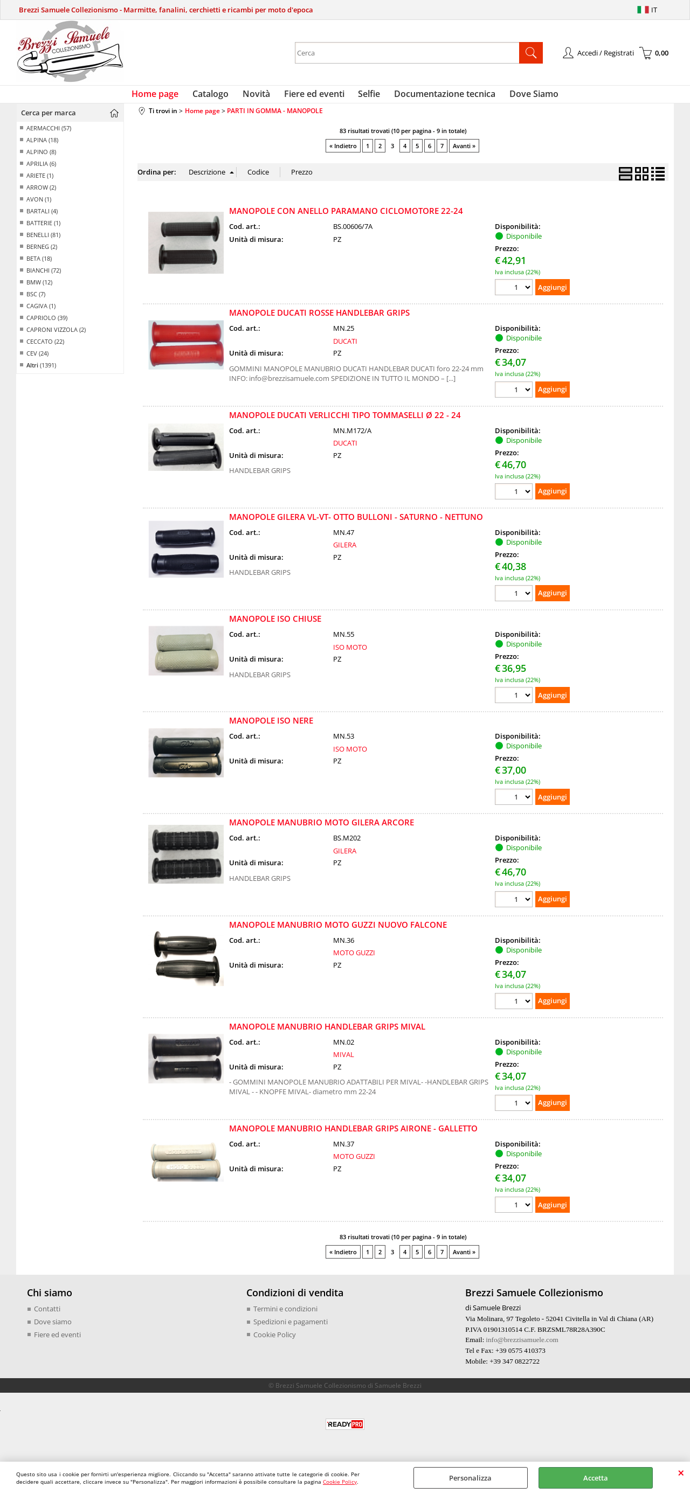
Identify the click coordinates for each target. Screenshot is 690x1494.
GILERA (344, 551)
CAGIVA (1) (41, 312)
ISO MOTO (350, 653)
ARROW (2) (41, 194)
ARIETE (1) (39, 182)
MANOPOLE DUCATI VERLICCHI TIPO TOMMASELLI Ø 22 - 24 (345, 420)
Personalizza (470, 1478)
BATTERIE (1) (43, 229)
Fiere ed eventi (314, 97)
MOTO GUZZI (354, 959)
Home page (164, 97)
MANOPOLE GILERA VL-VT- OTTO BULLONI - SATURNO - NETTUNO (356, 522)
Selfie (366, 97)
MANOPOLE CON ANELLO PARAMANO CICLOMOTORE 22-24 (346, 217)
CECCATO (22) (45, 348)
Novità (259, 97)
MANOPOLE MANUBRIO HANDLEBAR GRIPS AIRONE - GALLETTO (353, 1134)
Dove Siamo (524, 97)
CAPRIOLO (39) (46, 324)
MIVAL (343, 1061)
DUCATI (345, 347)
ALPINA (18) (42, 146)
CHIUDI (681, 1472)
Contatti (47, 1315)
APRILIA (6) (41, 170)
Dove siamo (53, 1327)
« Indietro (343, 152)
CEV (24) (37, 360)
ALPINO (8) (41, 158)
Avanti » (464, 152)
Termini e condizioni (285, 1315)
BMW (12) (39, 288)
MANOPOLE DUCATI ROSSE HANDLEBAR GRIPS (319, 319)
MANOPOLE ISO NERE (271, 726)
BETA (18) (39, 265)
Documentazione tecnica (438, 97)
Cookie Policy (340, 1481)
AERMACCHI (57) (48, 134)
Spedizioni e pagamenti (290, 1327)
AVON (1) (38, 205)
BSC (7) (35, 300)
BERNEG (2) (41, 253)
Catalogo (217, 97)
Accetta (595, 1478)
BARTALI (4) (42, 217)
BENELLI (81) (43, 241)
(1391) (41, 371)
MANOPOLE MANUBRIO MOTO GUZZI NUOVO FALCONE (338, 930)
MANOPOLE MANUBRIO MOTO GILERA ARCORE (321, 828)
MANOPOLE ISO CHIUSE (275, 625)
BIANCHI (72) (43, 277)
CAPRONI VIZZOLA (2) (56, 336)
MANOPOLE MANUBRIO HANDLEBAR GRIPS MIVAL (327, 1032)
